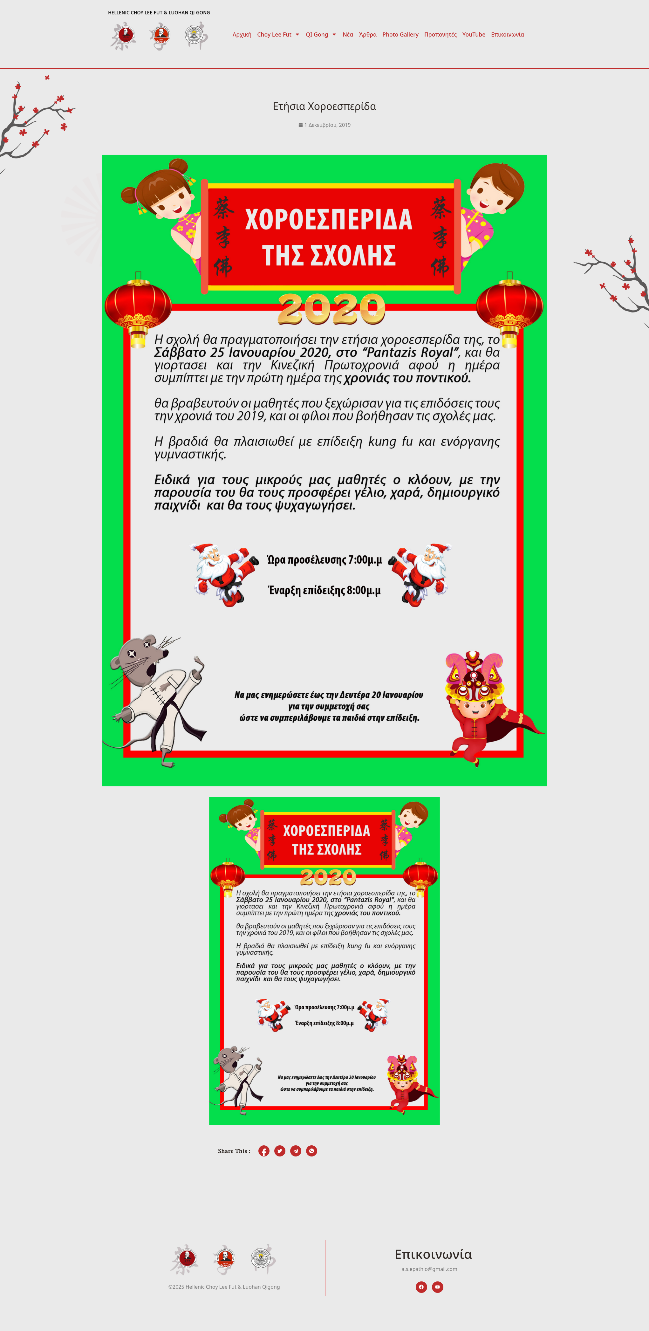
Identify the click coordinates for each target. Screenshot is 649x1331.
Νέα (348, 34)
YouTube (473, 34)
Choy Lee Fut (278, 34)
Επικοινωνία (507, 34)
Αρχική (242, 34)
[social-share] (264, 1150)
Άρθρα (368, 34)
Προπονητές (440, 34)
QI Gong (321, 34)
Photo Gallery (400, 34)
